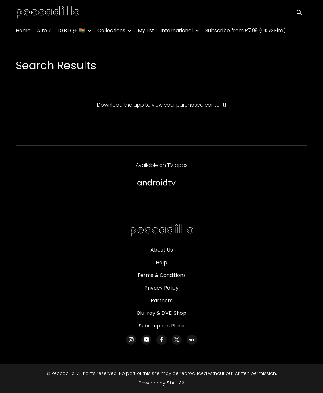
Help (161, 262)
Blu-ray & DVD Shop (161, 313)
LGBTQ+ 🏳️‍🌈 (71, 31)
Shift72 (176, 382)
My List (146, 31)
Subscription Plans (161, 325)
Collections (111, 31)
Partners (162, 300)
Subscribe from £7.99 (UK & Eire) (245, 31)
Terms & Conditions (161, 275)
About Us (161, 250)
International (177, 31)
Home (23, 31)
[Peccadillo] (161, 230)
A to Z (44, 31)
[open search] (301, 13)
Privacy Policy (161, 287)
